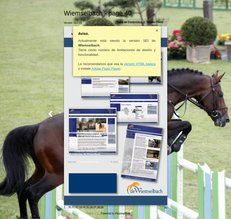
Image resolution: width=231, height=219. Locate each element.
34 (84, 207)
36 (91, 207)
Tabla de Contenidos (129, 22)
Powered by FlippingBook (115, 213)
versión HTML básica (140, 64)
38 (98, 207)
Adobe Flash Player (106, 69)
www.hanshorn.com (87, 161)
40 (165, 207)
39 (101, 207)
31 (73, 207)
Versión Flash (154, 22)
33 (80, 207)
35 (87, 207)
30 (69, 207)
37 (94, 207)
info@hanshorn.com (129, 161)
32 (76, 207)
